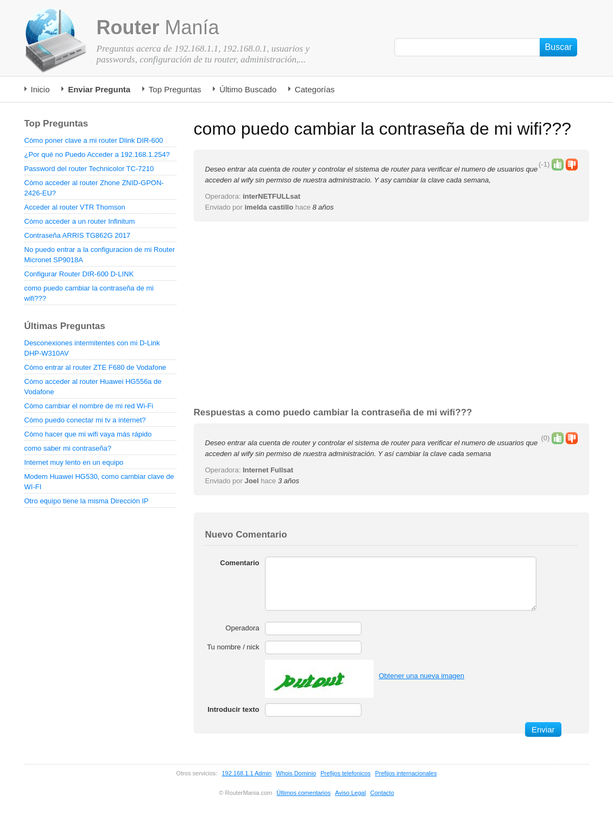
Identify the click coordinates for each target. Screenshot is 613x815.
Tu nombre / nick (233, 647)
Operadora (242, 628)
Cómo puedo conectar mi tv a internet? (85, 420)
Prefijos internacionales (406, 773)
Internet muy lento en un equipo (74, 462)
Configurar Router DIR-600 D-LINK (79, 274)
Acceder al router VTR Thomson (74, 207)
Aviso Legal (350, 792)
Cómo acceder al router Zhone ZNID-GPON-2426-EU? (94, 188)
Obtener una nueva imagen (422, 676)
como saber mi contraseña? (67, 448)
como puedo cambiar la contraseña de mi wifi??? (89, 293)
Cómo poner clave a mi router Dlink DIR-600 (93, 140)
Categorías (314, 89)
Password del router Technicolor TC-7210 (89, 169)
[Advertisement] (391, 315)
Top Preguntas (175, 89)
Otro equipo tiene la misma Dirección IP (86, 501)
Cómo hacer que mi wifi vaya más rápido (88, 434)
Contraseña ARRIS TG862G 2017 (77, 235)
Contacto (382, 792)
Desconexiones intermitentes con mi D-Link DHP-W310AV (92, 348)
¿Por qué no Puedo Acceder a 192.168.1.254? (97, 154)
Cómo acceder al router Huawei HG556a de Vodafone (93, 386)
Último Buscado (247, 89)
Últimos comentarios (303, 792)
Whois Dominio (296, 773)
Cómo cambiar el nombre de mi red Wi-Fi (89, 406)
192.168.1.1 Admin (246, 773)
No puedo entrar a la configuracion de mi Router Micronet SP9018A (99, 254)
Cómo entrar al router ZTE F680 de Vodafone (95, 367)
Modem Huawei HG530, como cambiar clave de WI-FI (99, 481)
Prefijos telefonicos (345, 773)
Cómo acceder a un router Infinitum (79, 221)
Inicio (40, 89)
